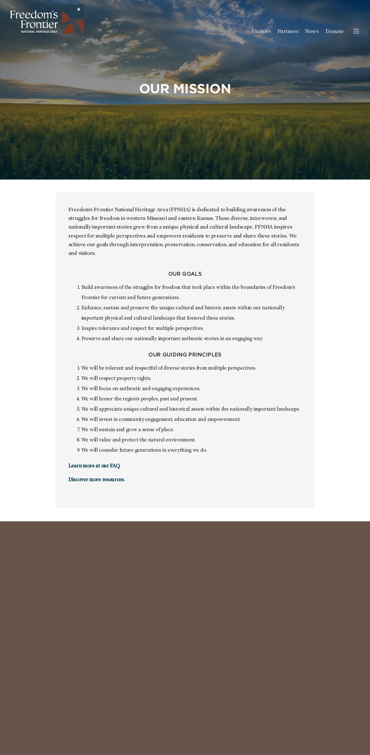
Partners (288, 31)
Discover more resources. (96, 479)
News (312, 31)
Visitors (261, 31)
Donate (334, 31)
